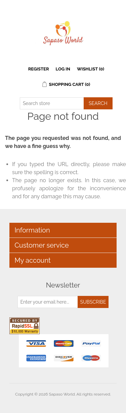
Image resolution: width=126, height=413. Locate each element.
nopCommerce (74, 402)
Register (38, 68)
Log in (63, 68)
